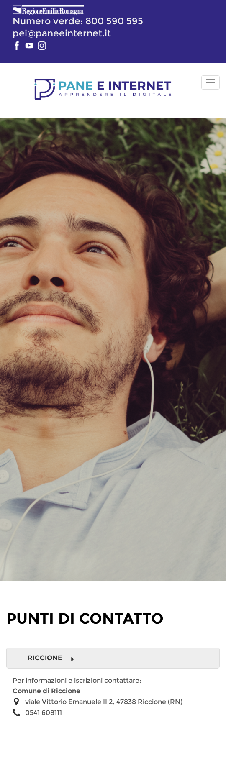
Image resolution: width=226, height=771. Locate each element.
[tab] (113, 658)
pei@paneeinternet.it (62, 33)
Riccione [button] (51, 658)
